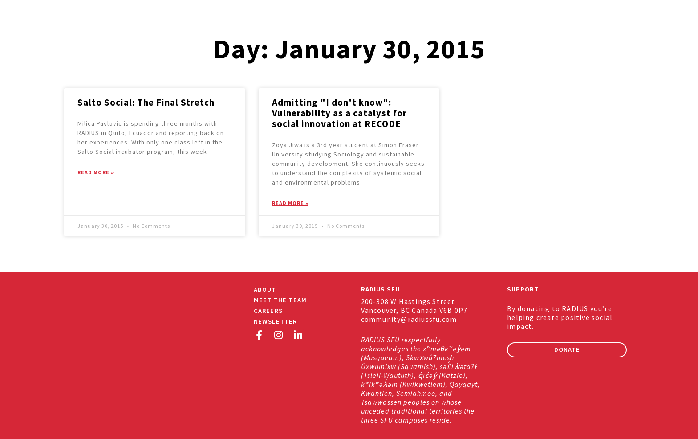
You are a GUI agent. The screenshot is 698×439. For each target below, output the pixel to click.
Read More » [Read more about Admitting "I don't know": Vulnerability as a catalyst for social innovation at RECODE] (290, 203)
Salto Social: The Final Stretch (146, 102)
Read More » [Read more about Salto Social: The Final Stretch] (95, 172)
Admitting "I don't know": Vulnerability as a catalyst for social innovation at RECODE (339, 113)
